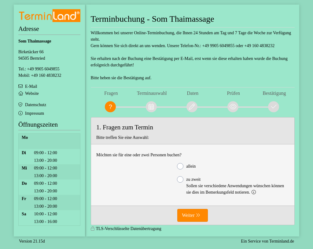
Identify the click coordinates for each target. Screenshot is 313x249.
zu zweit (230, 185)
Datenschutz (35, 104)
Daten (192, 93)
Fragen (111, 93)
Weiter (188, 215)
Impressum (34, 113)
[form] (193, 171)
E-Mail (31, 86)
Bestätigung (274, 93)
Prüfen (233, 93)
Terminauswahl (152, 93)
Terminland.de (281, 241)
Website (32, 93)
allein (186, 166)
